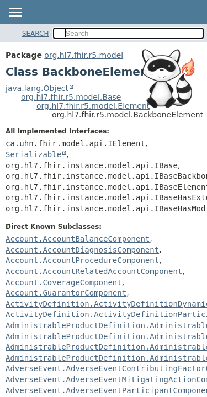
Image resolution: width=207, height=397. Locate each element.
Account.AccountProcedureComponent (82, 260)
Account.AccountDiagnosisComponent (82, 249)
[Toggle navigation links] (15, 13)
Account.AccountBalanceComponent (78, 238)
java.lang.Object (37, 88)
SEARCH (35, 33)
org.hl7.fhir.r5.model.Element (93, 105)
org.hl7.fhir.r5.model (83, 55)
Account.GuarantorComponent (66, 292)
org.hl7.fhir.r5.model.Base (71, 97)
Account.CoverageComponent (64, 282)
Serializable (33, 154)
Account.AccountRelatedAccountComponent (94, 271)
